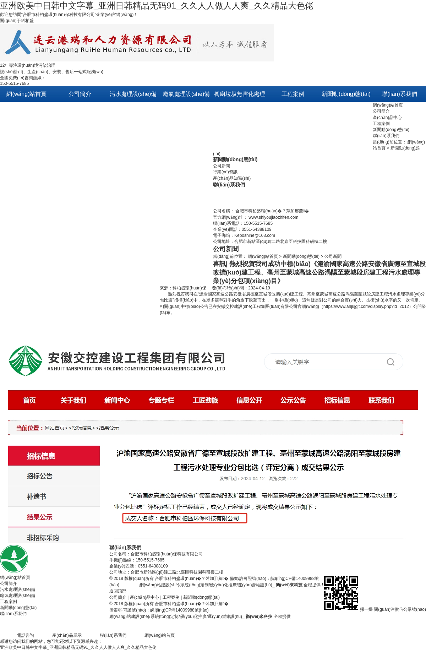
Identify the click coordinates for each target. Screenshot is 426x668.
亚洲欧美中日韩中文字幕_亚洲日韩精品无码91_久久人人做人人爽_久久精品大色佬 (156, 5)
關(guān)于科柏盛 (17, 20)
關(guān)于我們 (73, 110)
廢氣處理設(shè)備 (17, 595)
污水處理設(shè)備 (17, 589)
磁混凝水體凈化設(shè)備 (133, 318)
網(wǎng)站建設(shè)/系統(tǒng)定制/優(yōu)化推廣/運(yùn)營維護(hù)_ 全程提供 (230, 584)
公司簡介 (381, 111)
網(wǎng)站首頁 (388, 105)
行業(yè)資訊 (225, 171)
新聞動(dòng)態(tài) (391, 129)
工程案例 (381, 123)
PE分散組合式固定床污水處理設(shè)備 (133, 238)
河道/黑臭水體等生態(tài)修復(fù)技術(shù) (133, 174)
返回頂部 (117, 590)
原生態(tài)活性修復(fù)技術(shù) (133, 142)
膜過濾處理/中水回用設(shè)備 (133, 206)
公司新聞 (332, 110)
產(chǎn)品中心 (387, 117)
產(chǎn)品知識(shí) (232, 178)
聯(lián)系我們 (386, 135)
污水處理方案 (284, 110)
